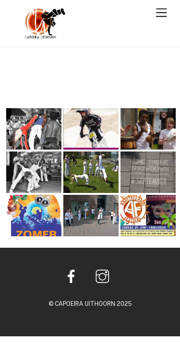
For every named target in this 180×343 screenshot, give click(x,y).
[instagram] (104, 276)
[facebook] (73, 276)
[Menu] (161, 13)
